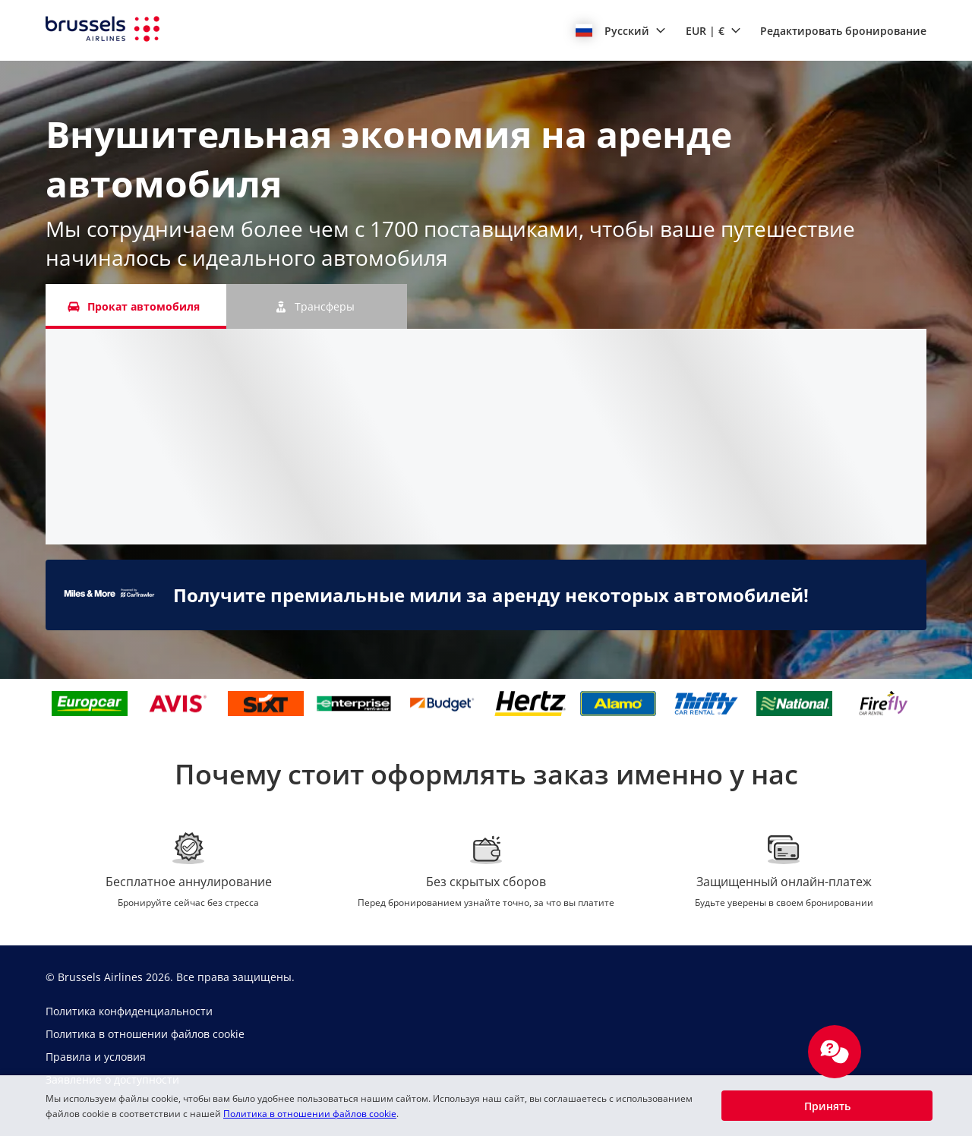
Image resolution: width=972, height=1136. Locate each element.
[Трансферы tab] (316, 306)
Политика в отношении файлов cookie (309, 1113)
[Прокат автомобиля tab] (136, 306)
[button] (621, 30)
